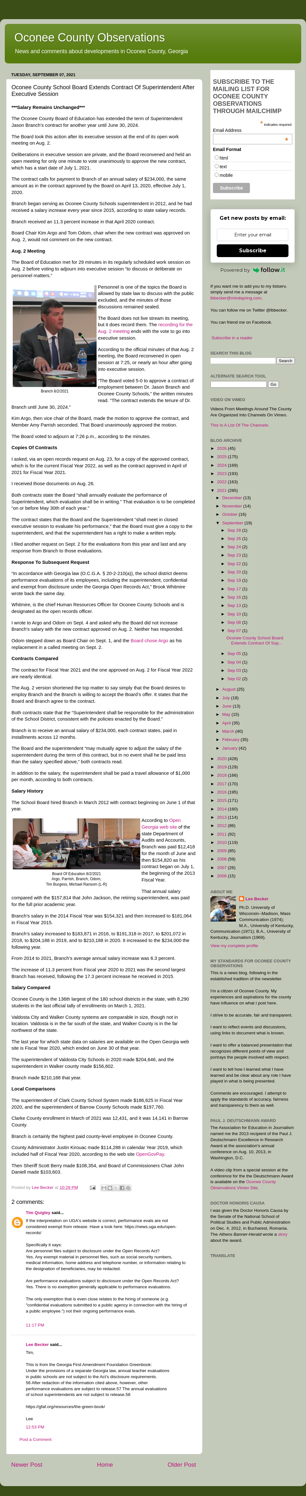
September (233, 523)
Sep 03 (234, 670)
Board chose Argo (149, 640)
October (230, 514)
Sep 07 (234, 630)
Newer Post (26, 1464)
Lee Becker (37, 1344)
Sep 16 (234, 597)
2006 (222, 876)
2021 (222, 490)
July (226, 697)
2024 (222, 465)
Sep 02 (234, 678)
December (232, 497)
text (223, 166)
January (230, 748)
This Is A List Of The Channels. (239, 425)
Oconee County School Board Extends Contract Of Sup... (254, 640)
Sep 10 (234, 614)
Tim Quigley (38, 1212)
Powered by (252, 270)
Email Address (250, 130)
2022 (222, 481)
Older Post (182, 1464)
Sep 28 (234, 530)
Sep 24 (234, 546)
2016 (222, 792)
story (282, 1234)
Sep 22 (234, 563)
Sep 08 (234, 622)
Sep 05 (234, 653)
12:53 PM (35, 1427)
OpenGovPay (150, 1154)
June (227, 706)
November (232, 506)
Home (105, 1464)
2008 (222, 859)
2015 (222, 800)
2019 (222, 767)
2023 (222, 473)
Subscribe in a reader (232, 337)
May (226, 714)
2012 (222, 825)
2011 (222, 834)
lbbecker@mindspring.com (235, 298)
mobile (226, 175)
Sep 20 (234, 572)
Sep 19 (234, 580)
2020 (222, 758)
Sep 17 (234, 588)
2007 (222, 867)
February (231, 739)
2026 (222, 448)
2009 (222, 850)
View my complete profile (234, 945)
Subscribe (252, 251)
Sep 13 (234, 605)
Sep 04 (234, 662)
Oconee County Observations (89, 37)
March (228, 731)
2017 (222, 783)
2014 (222, 809)
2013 (222, 817)
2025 (222, 456)
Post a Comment (35, 1439)
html (224, 158)
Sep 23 (234, 555)
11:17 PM (35, 1325)
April (227, 723)
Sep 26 (234, 538)
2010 (222, 842)
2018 (222, 775)
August (229, 689)
